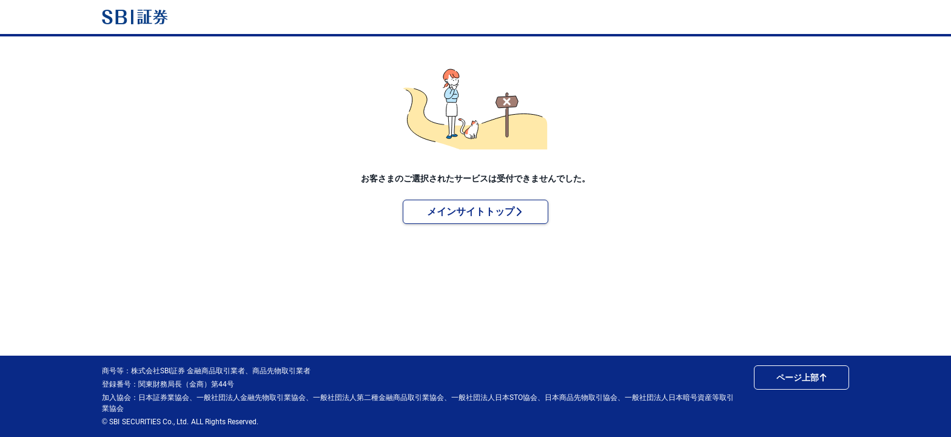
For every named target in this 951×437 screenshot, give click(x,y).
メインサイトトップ (475, 211)
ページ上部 (801, 377)
